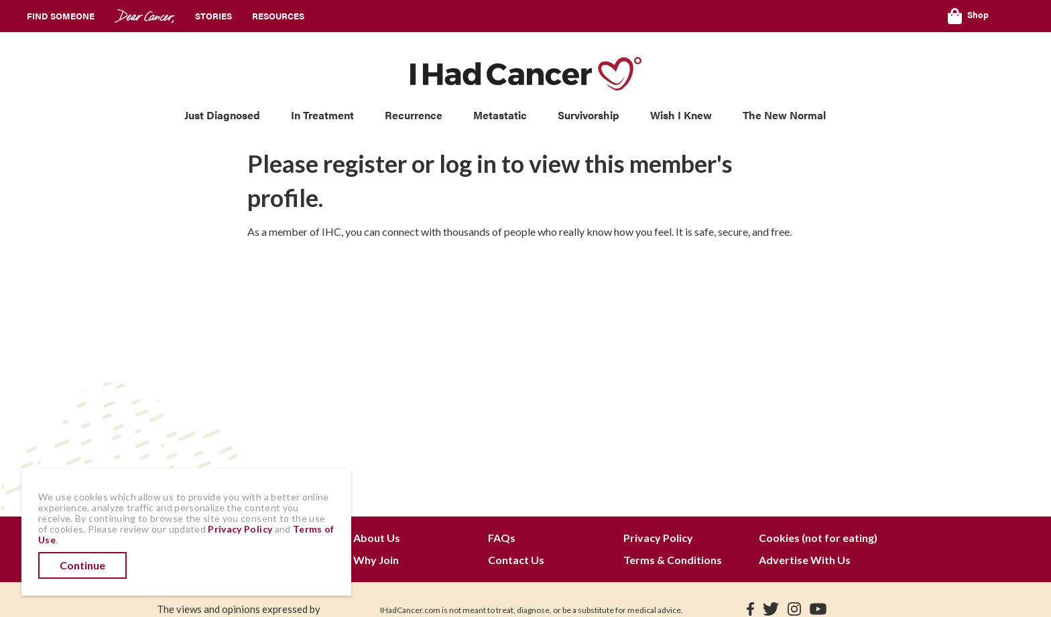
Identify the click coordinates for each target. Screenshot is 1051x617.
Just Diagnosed (222, 115)
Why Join (376, 559)
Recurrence (413, 115)
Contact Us (516, 559)
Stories (213, 15)
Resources (278, 15)
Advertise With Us (805, 559)
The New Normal (784, 115)
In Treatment (322, 115)
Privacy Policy (658, 537)
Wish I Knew (681, 115)
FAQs (501, 537)
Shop (968, 16)
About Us (376, 537)
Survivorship (588, 115)
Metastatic (500, 115)
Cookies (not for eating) (818, 537)
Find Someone (61, 15)
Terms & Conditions (672, 559)
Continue (82, 565)
